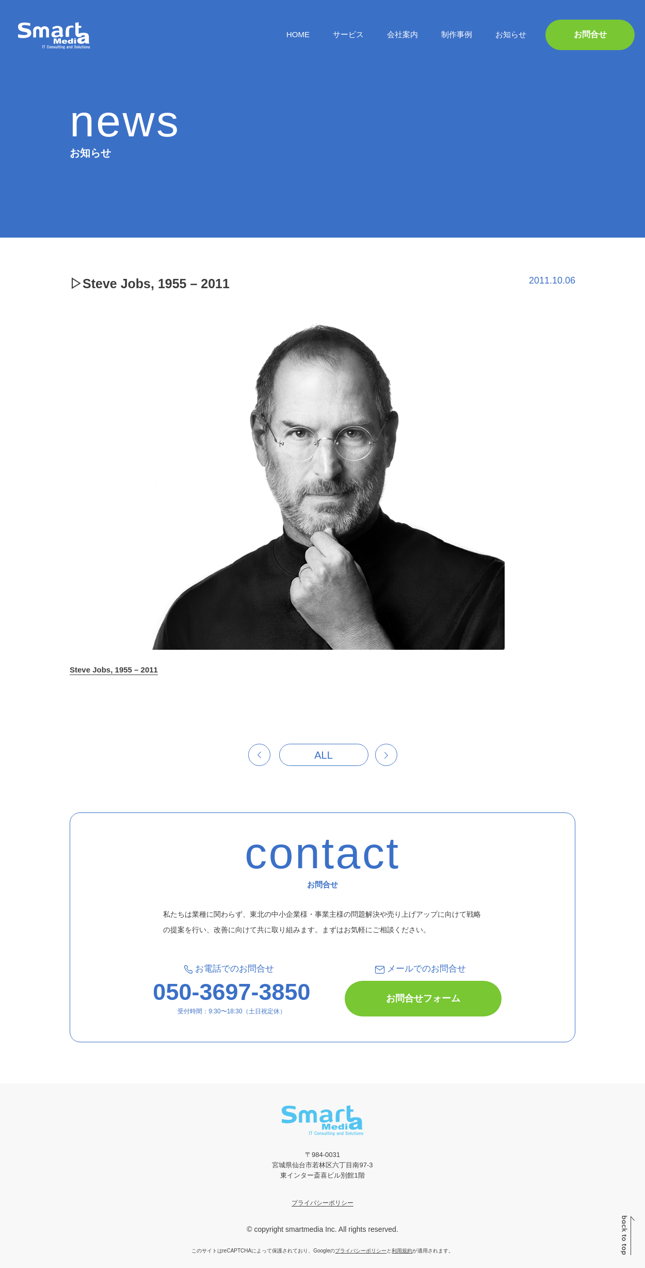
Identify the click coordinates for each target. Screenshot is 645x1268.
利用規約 (402, 1251)
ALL (323, 755)
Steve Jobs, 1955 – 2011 (114, 669)
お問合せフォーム (423, 998)
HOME (298, 34)
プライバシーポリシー (322, 1203)
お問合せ (590, 34)
